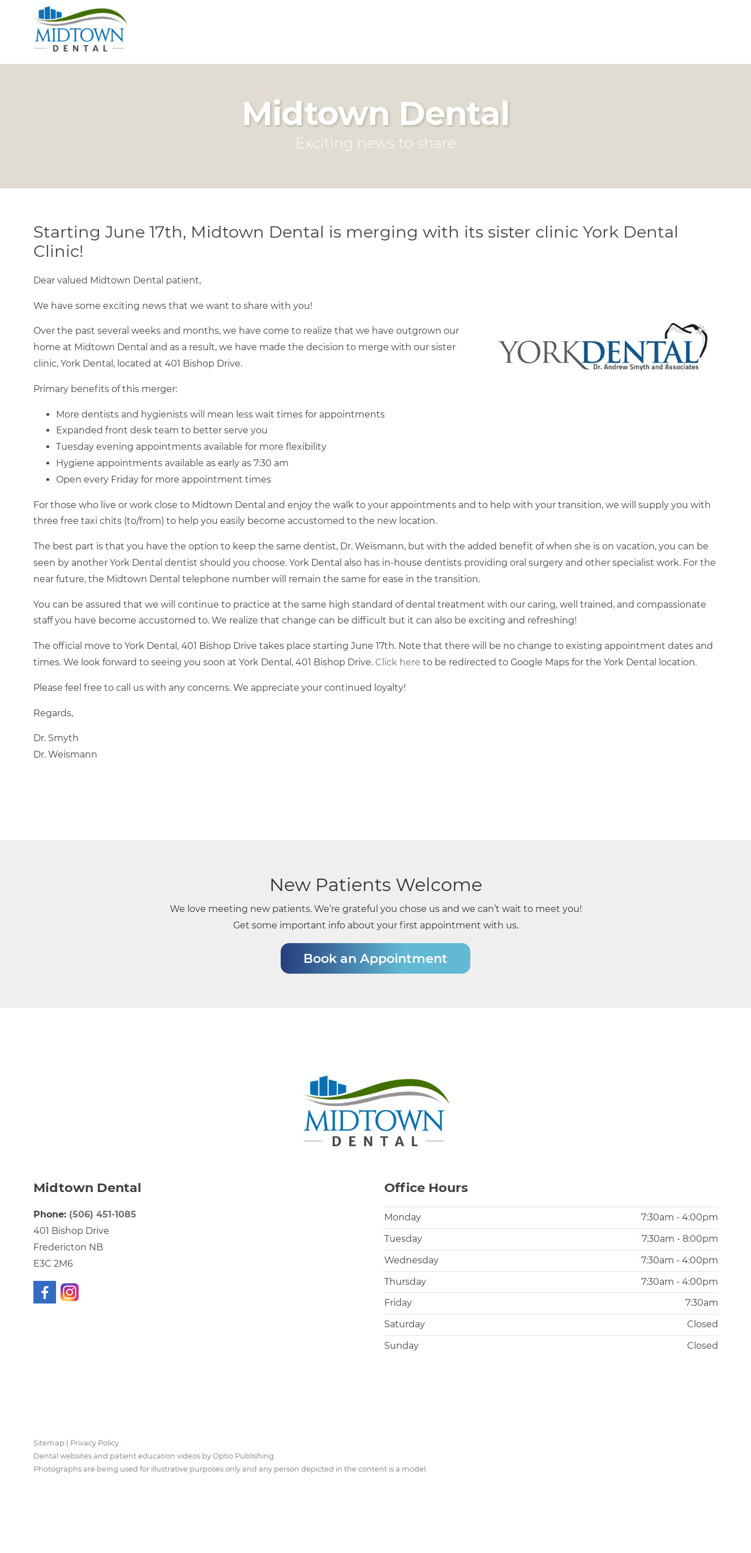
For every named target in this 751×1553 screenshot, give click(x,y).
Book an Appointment (375, 958)
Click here (397, 662)
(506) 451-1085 (102, 1214)
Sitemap (49, 1443)
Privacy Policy (94, 1443)
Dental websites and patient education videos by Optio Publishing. (154, 1456)
